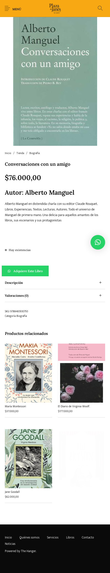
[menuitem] (8, 537)
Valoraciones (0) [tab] (16, 296)
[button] (55, 271)
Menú (16, 9)
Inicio (8, 153)
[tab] (55, 282)
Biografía (34, 153)
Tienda (20, 153)
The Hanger (28, 551)
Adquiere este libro (28, 271)
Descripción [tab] (14, 283)
